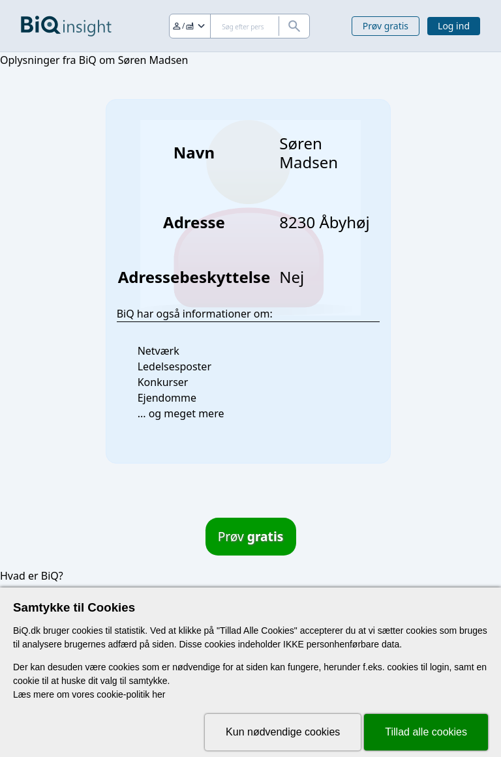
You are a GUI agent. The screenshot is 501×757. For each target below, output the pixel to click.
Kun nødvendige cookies (283, 731)
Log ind (454, 26)
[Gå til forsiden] (66, 26)
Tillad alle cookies (426, 731)
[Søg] (239, 26)
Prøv (251, 536)
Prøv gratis (385, 26)
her (158, 694)
